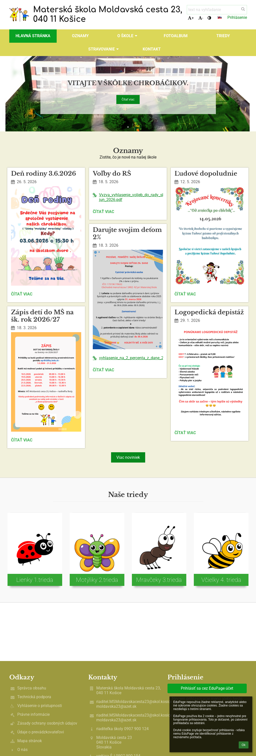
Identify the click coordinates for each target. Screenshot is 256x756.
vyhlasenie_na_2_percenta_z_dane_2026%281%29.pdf (128, 358)
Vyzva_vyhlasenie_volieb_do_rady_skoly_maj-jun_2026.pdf (128, 197)
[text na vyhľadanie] (217, 9)
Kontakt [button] (152, 49)
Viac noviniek (128, 457)
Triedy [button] (223, 35)
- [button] (200, 18)
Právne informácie (33, 714)
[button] (219, 17)
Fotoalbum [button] (176, 35)
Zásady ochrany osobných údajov (47, 723)
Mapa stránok (29, 740)
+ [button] (191, 18)
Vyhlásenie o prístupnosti (39, 705)
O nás (22, 749)
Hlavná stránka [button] (33, 35)
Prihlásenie (237, 17)
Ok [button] (243, 745)
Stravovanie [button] (104, 49)
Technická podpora (34, 696)
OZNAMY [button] (80, 35)
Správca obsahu (31, 688)
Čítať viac (128, 99)
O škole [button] (128, 35)
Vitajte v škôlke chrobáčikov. (128, 82)
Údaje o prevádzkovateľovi (40, 732)
